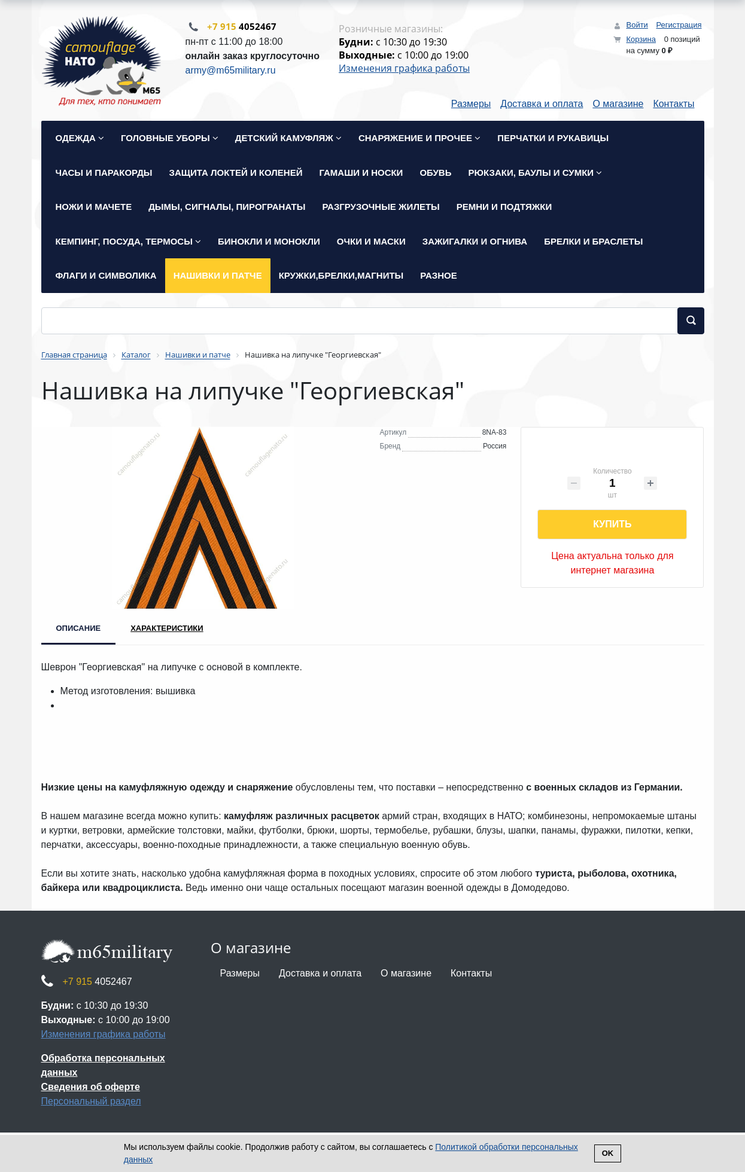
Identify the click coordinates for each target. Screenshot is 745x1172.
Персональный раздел (91, 1102)
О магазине (617, 105)
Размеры (471, 105)
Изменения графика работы (404, 68)
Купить (612, 525)
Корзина (641, 39)
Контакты (673, 105)
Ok (608, 1153)
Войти (636, 24)
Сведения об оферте (90, 1088)
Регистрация (679, 24)
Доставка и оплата (541, 105)
